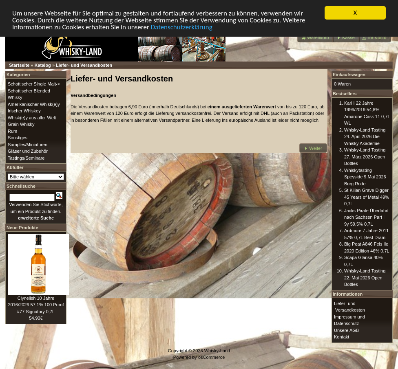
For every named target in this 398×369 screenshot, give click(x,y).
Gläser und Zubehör (28, 151)
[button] (315, 37)
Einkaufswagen (349, 74)
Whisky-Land (217, 350)
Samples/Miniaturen (27, 144)
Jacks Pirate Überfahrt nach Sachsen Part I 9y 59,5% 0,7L (366, 217)
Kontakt (341, 336)
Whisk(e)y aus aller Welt (32, 117)
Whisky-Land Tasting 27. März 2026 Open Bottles (364, 156)
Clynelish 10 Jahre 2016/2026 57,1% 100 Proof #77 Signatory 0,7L (36, 304)
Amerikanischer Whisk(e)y (34, 103)
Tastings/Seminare (26, 157)
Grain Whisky (21, 124)
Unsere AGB (346, 329)
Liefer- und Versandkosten (84, 65)
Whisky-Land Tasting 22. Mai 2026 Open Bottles (364, 277)
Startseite (19, 65)
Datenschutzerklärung (181, 26)
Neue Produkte (22, 227)
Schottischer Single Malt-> (34, 83)
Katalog (43, 65)
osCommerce (211, 357)
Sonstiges (17, 137)
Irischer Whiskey (24, 110)
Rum (12, 130)
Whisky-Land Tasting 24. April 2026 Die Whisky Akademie (364, 136)
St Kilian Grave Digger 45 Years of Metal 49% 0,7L (366, 197)
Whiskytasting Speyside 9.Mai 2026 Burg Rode (365, 176)
